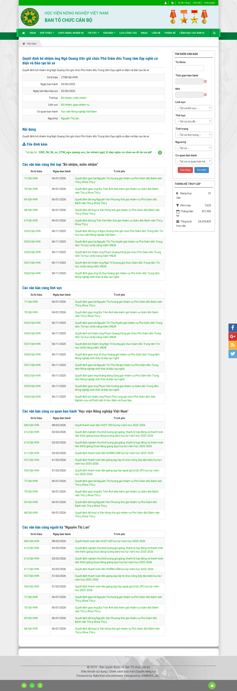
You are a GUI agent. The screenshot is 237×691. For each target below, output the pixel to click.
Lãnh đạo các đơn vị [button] (191, 33)
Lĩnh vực (180, 102)
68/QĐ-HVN (31, 210)
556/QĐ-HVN (31, 470)
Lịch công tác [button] (128, 33)
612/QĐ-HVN (31, 432)
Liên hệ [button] (156, 33)
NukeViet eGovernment (108, 675)
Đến (177, 88)
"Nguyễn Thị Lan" (77, 527)
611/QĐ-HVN (31, 453)
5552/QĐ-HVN (32, 231)
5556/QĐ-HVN (32, 252)
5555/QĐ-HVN (32, 241)
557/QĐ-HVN (31, 459)
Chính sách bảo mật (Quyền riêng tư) (132, 671)
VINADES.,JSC (150, 675)
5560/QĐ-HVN (32, 273)
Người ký (180, 142)
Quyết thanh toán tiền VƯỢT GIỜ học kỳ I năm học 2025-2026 (110, 425)
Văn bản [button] (109, 34)
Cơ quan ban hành (186, 155)
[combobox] (193, 108)
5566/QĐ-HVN (32, 396)
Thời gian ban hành (186, 75)
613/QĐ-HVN (31, 442)
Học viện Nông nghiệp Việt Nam (79, 111)
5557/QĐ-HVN (32, 262)
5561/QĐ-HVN (32, 365)
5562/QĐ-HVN (32, 375)
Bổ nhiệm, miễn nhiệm (74, 97)
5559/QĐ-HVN (32, 386)
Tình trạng (181, 128)
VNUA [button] (33, 33)
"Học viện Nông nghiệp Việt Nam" (103, 411)
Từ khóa (180, 62)
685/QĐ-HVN (31, 425)
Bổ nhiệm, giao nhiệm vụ (75, 104)
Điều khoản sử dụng (94, 671)
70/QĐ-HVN (31, 188)
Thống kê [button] (170, 33)
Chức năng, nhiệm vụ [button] (71, 33)
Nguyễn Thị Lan (70, 118)
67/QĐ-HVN (31, 220)
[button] (160, 152)
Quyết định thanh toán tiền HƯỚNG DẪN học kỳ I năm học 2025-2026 (114, 453)
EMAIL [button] (144, 33)
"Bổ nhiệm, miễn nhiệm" (80, 164)
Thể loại (180, 115)
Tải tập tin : (88, 152)
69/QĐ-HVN (31, 199)
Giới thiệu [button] (47, 34)
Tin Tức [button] (93, 34)
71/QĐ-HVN (31, 178)
